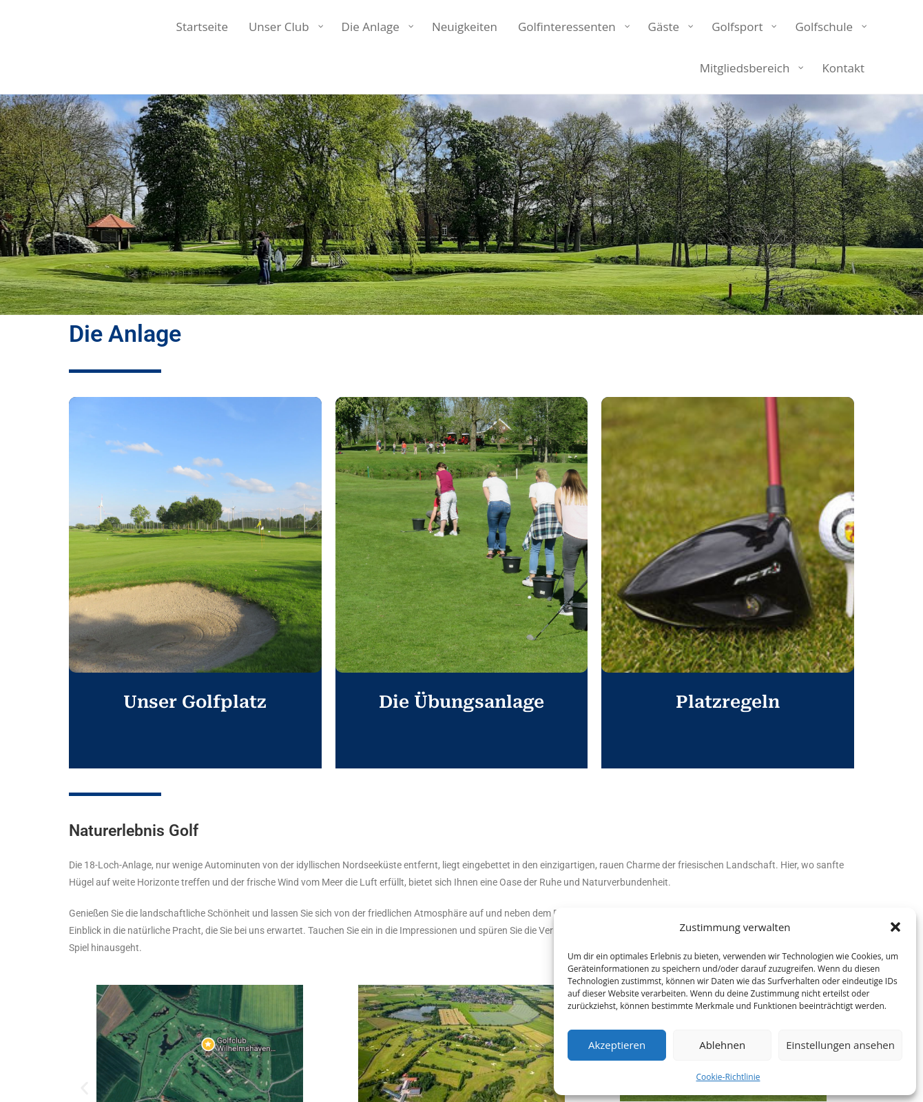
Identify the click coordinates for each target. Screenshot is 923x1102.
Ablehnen (722, 1045)
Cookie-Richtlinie (728, 1077)
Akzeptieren (616, 1045)
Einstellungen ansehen (840, 1045)
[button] (895, 927)
